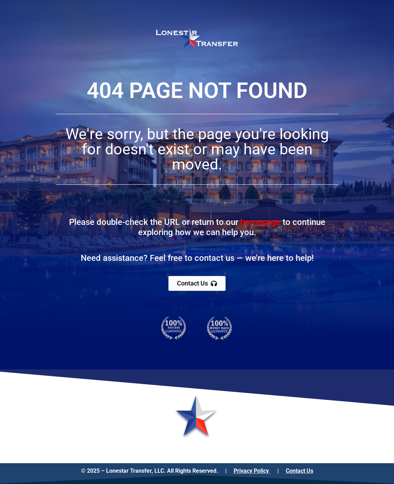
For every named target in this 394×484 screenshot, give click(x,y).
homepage (260, 222)
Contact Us (299, 470)
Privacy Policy (252, 470)
